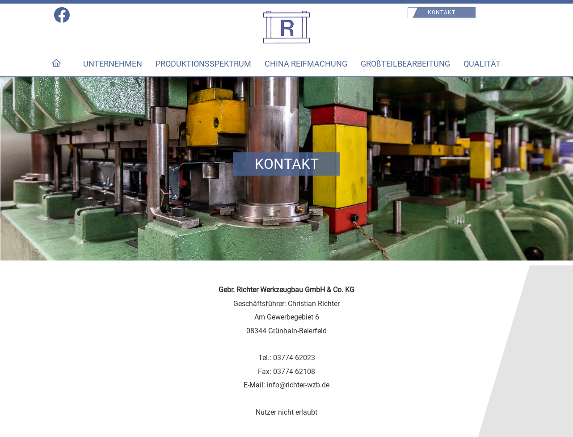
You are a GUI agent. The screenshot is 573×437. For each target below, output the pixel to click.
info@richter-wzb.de (298, 385)
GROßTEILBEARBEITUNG (405, 63)
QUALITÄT (482, 63)
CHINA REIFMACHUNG (306, 63)
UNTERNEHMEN (112, 63)
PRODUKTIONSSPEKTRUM (203, 63)
